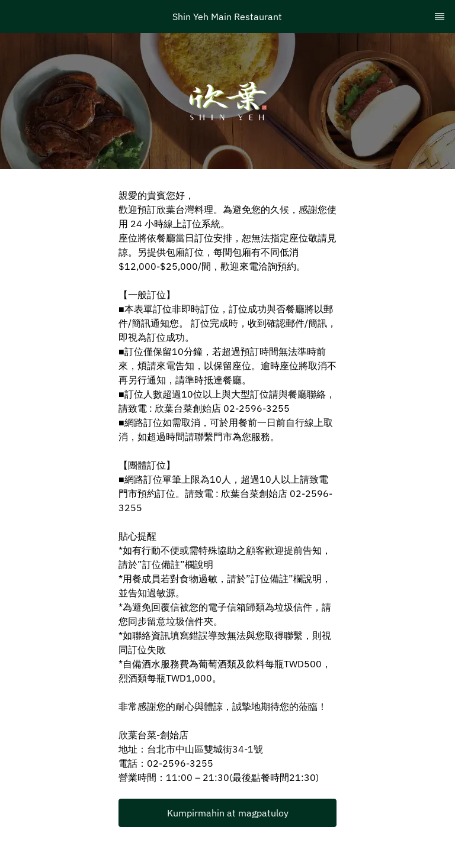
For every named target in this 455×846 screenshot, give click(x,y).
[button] (227, 813)
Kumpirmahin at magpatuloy (228, 813)
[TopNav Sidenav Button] (439, 16)
